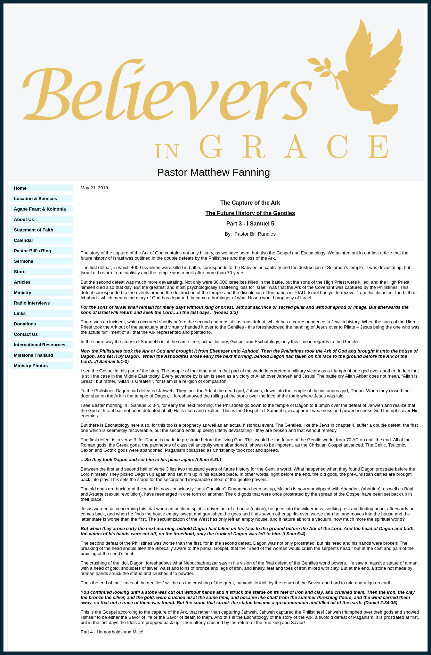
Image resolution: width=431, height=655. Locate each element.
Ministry (22, 292)
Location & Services (35, 198)
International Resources (39, 344)
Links (20, 313)
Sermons (23, 261)
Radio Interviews (32, 303)
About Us (24, 219)
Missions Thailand (33, 355)
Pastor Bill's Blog (32, 250)
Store (19, 271)
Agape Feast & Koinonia (40, 209)
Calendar (23, 240)
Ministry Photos (31, 365)
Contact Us (26, 334)
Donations (25, 323)
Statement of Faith (33, 229)
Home (20, 188)
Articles (22, 282)
